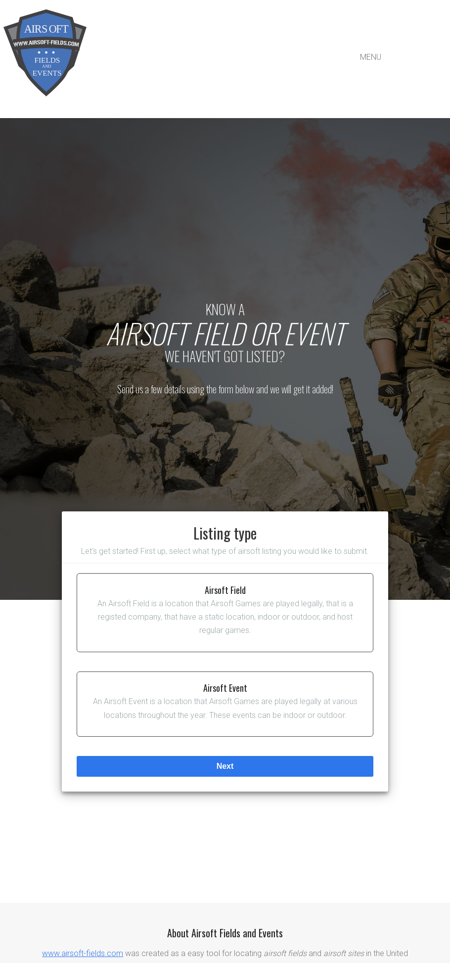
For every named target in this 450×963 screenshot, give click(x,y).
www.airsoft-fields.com (82, 953)
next (225, 766)
